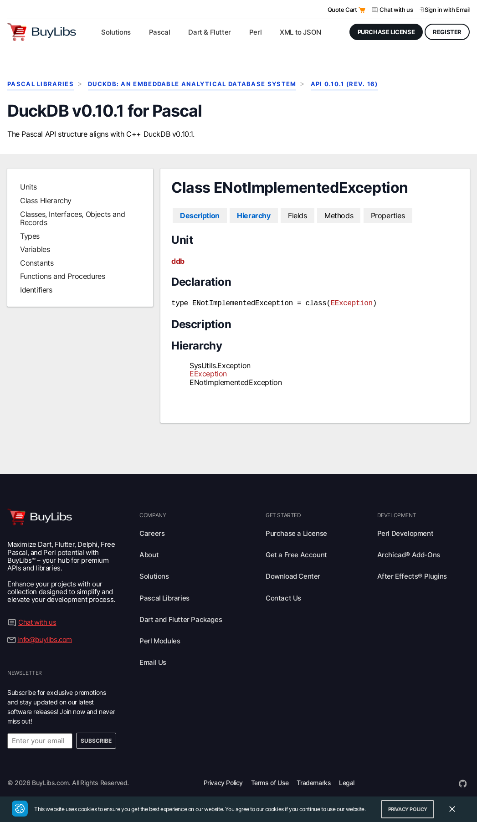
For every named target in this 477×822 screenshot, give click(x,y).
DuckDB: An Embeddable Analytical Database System (192, 84)
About (149, 554)
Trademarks (314, 782)
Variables (35, 249)
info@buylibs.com (44, 638)
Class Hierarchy (46, 200)
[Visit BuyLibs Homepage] (41, 32)
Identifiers (36, 289)
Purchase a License (296, 532)
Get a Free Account (296, 554)
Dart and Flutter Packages (180, 618)
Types (30, 236)
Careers (151, 532)
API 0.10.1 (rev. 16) (344, 84)
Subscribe (96, 739)
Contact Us (283, 597)
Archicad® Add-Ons (408, 554)
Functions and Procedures (62, 276)
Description (200, 215)
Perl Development (405, 532)
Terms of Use (270, 782)
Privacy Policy (223, 782)
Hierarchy (253, 215)
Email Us (152, 661)
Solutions (154, 575)
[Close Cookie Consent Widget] (452, 809)
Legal (346, 782)
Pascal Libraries (40, 84)
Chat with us (396, 9)
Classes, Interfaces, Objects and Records (72, 218)
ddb (178, 261)
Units (28, 186)
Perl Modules (159, 640)
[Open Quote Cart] (362, 10)
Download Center (293, 575)
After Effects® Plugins (412, 575)
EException (352, 303)
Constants (36, 262)
